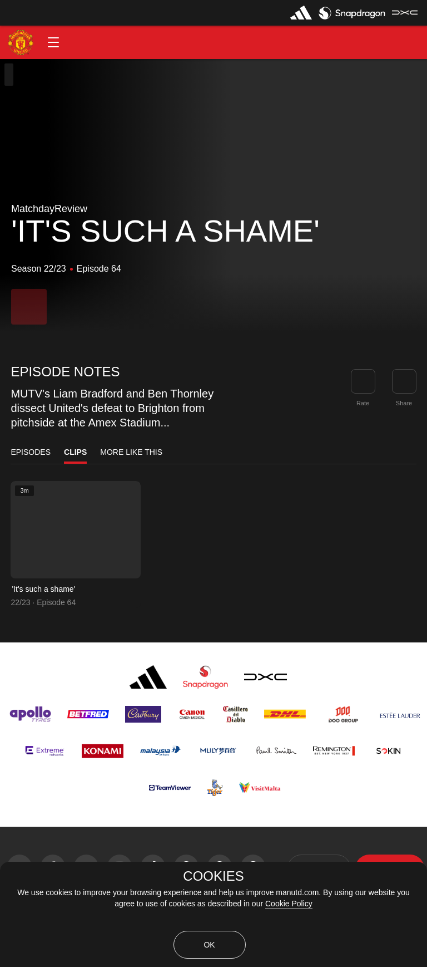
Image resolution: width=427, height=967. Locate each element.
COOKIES (213, 876)
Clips (75, 452)
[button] (53, 42)
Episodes (31, 452)
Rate (362, 403)
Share (404, 403)
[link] (404, 381)
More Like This (131, 452)
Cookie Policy (288, 903)
